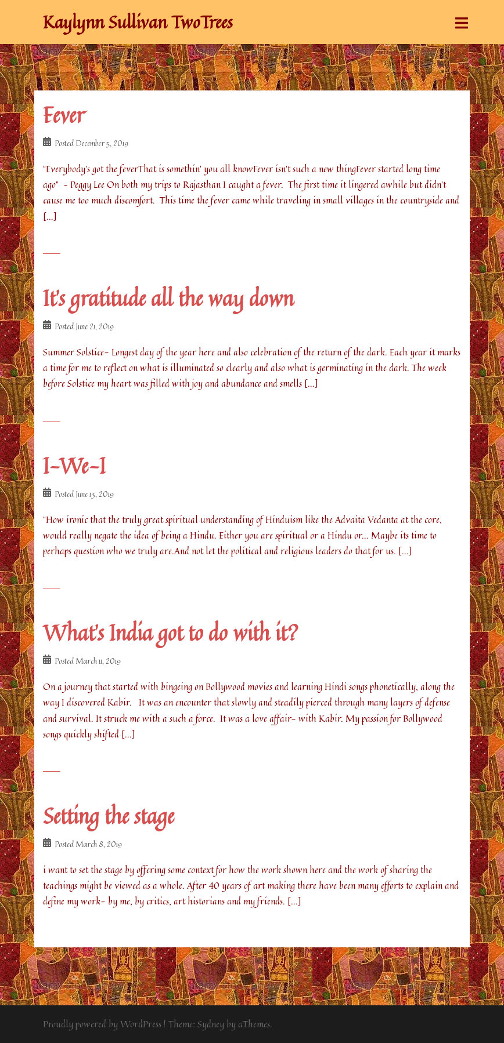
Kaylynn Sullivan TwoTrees (138, 22)
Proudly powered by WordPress (102, 1024)
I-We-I (74, 466)
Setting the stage (108, 816)
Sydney (210, 1024)
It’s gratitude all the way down (168, 298)
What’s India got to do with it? (170, 633)
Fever (63, 115)
